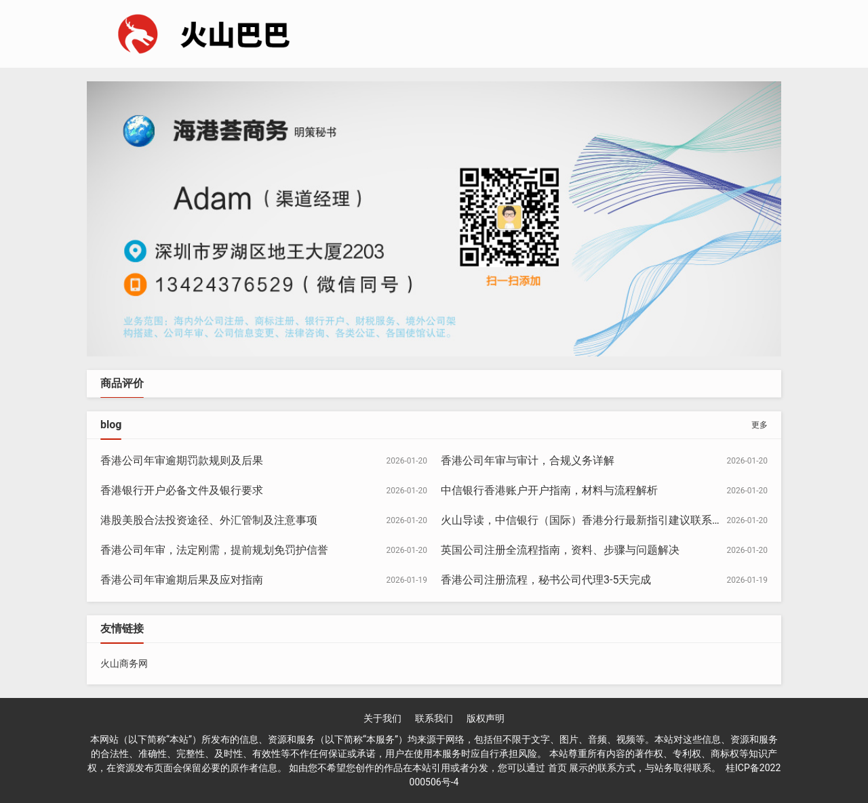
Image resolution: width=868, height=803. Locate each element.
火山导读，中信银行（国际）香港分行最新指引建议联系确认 (587, 520)
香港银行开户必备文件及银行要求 (181, 490)
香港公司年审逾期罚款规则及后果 (181, 460)
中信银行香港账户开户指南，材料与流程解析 (549, 490)
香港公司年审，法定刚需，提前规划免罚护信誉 (214, 549)
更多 (759, 425)
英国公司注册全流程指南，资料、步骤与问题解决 (560, 549)
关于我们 (382, 718)
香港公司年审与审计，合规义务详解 (527, 460)
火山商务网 (124, 663)
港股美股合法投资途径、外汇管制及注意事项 (208, 520)
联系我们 (434, 718)
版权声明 (486, 718)
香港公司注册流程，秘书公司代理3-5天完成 (546, 579)
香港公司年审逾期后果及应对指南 (181, 579)
